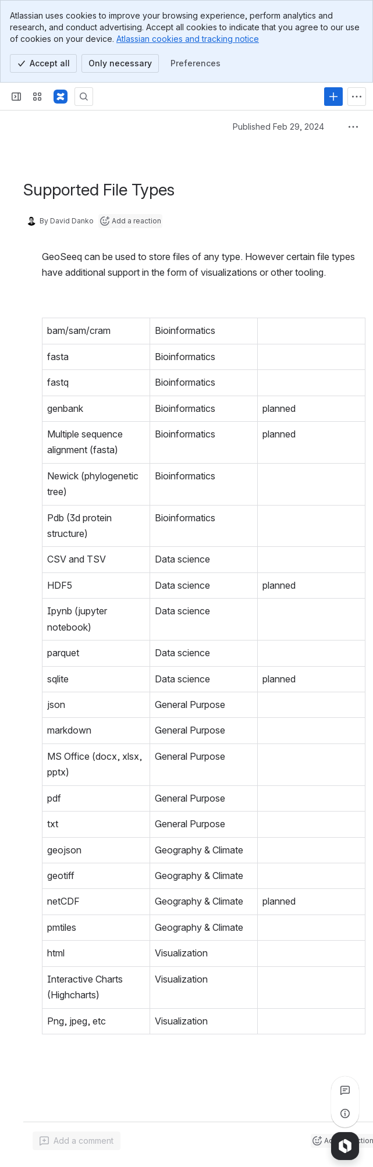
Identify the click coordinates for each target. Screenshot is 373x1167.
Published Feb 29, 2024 (278, 126)
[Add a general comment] (76, 1141)
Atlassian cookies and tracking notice (187, 39)
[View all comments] (345, 1090)
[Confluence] (60, 96)
